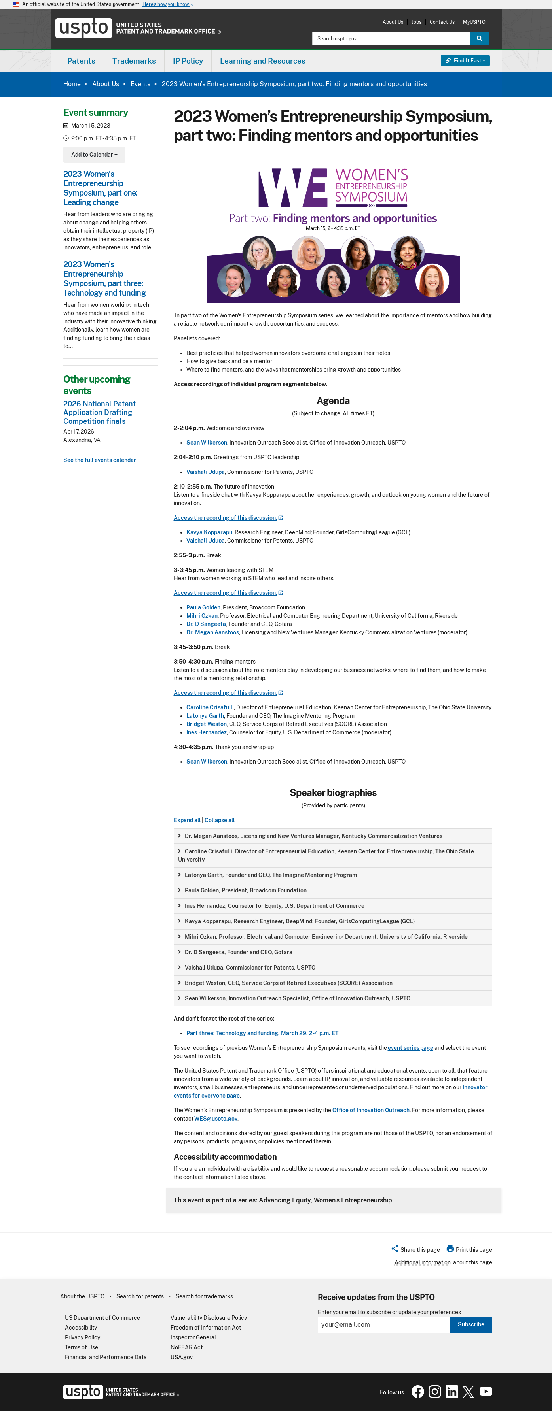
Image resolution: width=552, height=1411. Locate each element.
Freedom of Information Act (206, 1327)
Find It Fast (463, 61)
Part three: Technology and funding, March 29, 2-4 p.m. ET (262, 1033)
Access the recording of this (228, 518)
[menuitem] (81, 61)
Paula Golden (203, 607)
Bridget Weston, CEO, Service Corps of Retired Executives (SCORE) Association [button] (285, 983)
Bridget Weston (206, 724)
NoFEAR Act (187, 1347)
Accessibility (81, 1327)
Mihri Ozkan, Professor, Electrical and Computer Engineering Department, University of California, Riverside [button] (323, 937)
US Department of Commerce (102, 1318)
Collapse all (220, 820)
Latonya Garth (205, 716)
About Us (393, 22)
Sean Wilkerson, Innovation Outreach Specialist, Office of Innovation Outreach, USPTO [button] (294, 998)
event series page (410, 1048)
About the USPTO (82, 1296)
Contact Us (442, 22)
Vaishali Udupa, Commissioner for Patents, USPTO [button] (246, 967)
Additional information (423, 1262)
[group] (333, 836)
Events (140, 84)
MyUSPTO (474, 22)
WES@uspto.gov (215, 1118)
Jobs (416, 22)
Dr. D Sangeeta (206, 624)
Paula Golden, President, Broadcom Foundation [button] (242, 890)
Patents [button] (81, 61)
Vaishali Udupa (205, 472)
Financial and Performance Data (106, 1357)
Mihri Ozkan (202, 616)
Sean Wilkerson (206, 443)
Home (72, 84)
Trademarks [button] (134, 61)
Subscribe (471, 1324)
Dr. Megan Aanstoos (212, 632)
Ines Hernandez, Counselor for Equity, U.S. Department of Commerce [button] (271, 906)
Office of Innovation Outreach (371, 1110)
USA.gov (182, 1357)
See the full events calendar (99, 460)
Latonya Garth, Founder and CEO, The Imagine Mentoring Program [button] (267, 875)
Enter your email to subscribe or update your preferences (389, 1312)
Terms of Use (81, 1347)
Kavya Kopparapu (209, 532)
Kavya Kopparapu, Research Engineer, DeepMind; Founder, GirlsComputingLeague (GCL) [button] (296, 921)
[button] (415, 1251)
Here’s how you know (168, 4)
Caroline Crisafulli (210, 707)
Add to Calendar (93, 155)
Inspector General (193, 1337)
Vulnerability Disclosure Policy (209, 1318)
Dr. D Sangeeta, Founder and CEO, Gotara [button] (235, 952)
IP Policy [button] (188, 61)
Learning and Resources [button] (262, 61)
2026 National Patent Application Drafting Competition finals (99, 412)
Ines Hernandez (206, 732)
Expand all (187, 820)
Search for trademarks (204, 1296)
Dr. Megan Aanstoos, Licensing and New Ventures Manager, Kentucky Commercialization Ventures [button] (310, 836)
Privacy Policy (82, 1337)
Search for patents (140, 1296)
